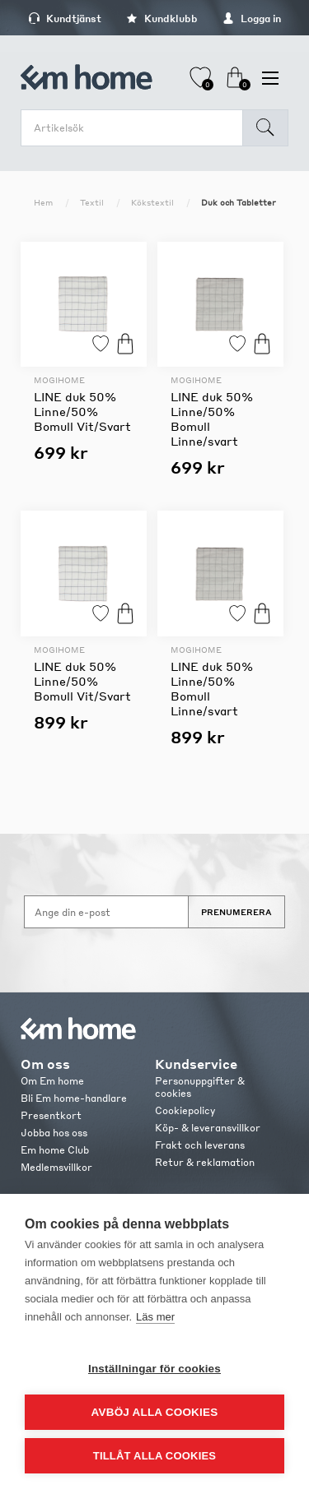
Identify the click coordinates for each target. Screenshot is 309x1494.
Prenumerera (236, 912)
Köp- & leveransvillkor (207, 1128)
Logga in (251, 18)
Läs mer (155, 1317)
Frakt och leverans (200, 1145)
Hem (43, 202)
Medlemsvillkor (56, 1167)
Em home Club (55, 1150)
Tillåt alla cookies (154, 1456)
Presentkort (51, 1115)
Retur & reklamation (205, 1162)
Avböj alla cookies (154, 1412)
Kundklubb (162, 18)
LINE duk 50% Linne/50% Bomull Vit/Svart (82, 411)
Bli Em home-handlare (74, 1098)
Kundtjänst (64, 18)
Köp (125, 343)
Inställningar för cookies (154, 1368)
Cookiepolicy (185, 1110)
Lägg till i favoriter (100, 343)
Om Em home (52, 1081)
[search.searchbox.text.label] (136, 127)
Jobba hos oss (54, 1132)
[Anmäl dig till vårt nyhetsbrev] (106, 911)
